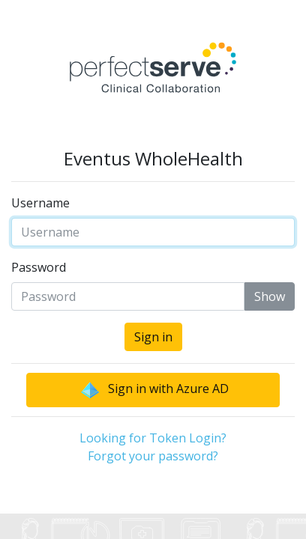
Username (40, 203)
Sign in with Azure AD (153, 390)
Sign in (153, 337)
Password (38, 267)
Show (269, 296)
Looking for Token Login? (153, 438)
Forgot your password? (153, 456)
